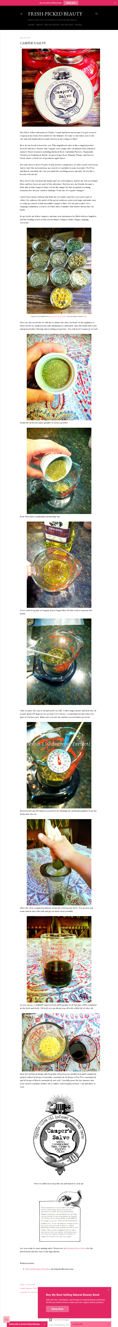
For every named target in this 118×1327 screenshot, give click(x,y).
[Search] (96, 13)
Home (31, 25)
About (39, 25)
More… (79, 25)
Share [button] (22, 1285)
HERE (84, 316)
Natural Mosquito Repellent (38, 1269)
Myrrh (33, 1292)
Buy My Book (52, 25)
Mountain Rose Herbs (76, 1248)
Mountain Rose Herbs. (58, 316)
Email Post (30, 1285)
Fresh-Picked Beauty (55, 14)
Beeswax (29, 1288)
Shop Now (70, 3)
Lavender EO (25, 1292)
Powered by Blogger (59, 1319)
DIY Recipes (67, 25)
